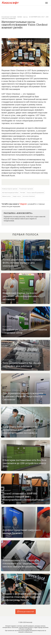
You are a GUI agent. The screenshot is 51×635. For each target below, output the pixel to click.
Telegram (23, 204)
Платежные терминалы (12, 390)
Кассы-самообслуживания (15, 17)
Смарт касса (17, 196)
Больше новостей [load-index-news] (25, 611)
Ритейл (19, 17)
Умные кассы (6, 196)
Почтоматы (7, 326)
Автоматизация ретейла (10, 192)
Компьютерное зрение (9, 189)
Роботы (6, 424)
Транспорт (7, 360)
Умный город (8, 257)
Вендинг (6, 290)
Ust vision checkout (29, 196)
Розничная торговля (9, 17)
